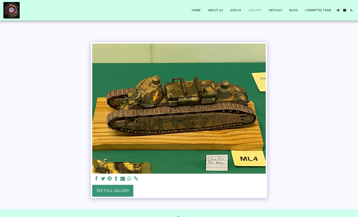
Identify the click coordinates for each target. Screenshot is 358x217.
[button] (338, 10)
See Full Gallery (113, 190)
